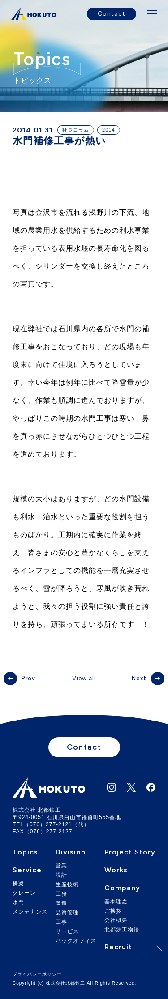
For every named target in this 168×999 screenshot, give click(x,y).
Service (27, 870)
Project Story (129, 852)
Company (122, 888)
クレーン (24, 893)
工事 (61, 922)
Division (71, 852)
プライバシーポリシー (37, 974)
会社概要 (116, 920)
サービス (67, 931)
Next (139, 678)
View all (84, 678)
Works (116, 870)
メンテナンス (30, 911)
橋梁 (18, 883)
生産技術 (67, 884)
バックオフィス (76, 941)
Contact (111, 13)
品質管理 (67, 912)
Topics (25, 852)
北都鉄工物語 (121, 929)
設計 (61, 875)
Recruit (118, 947)
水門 (18, 902)
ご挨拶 (113, 911)
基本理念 (116, 901)
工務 (61, 894)
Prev (28, 678)
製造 (61, 903)
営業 (61, 865)
